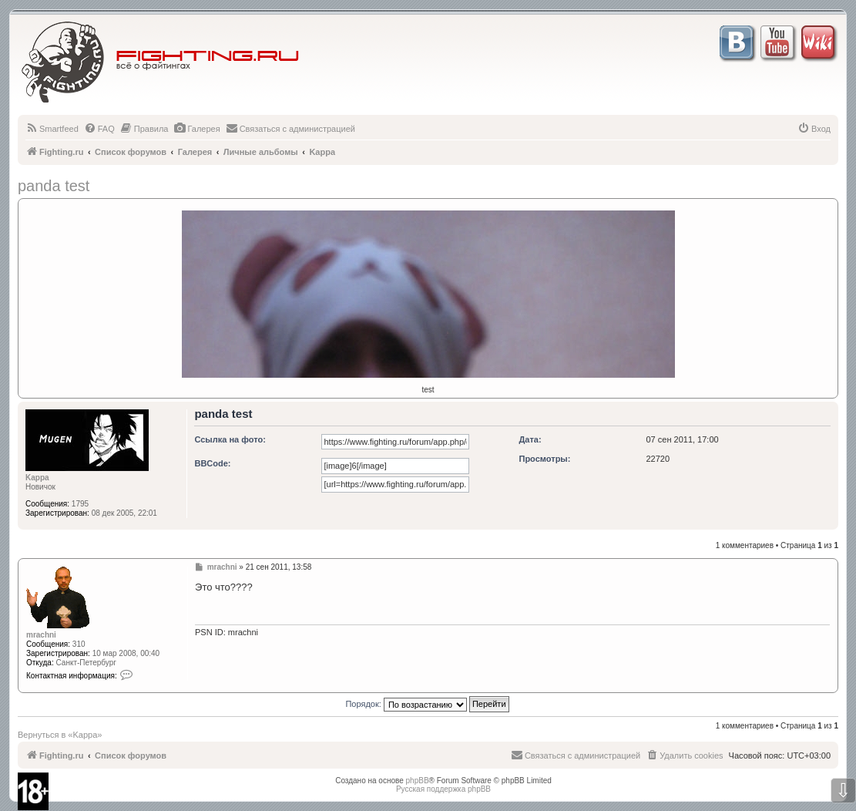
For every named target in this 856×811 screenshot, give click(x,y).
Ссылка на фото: (229, 439)
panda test (53, 185)
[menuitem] (52, 128)
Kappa (37, 477)
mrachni (41, 635)
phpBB (417, 780)
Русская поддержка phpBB (443, 789)
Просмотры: (544, 458)
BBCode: (212, 463)
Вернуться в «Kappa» (60, 734)
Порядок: (427, 703)
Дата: (530, 439)
